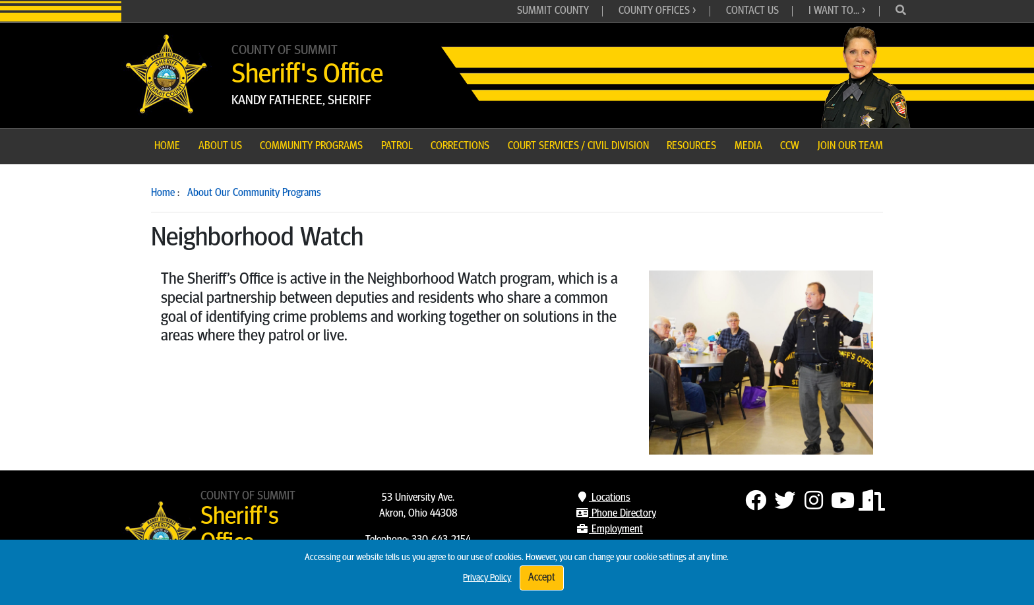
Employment (609, 530)
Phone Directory (616, 514)
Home (163, 193)
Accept (541, 578)
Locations (603, 498)
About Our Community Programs (254, 193)
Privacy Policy (487, 578)
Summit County (553, 11)
